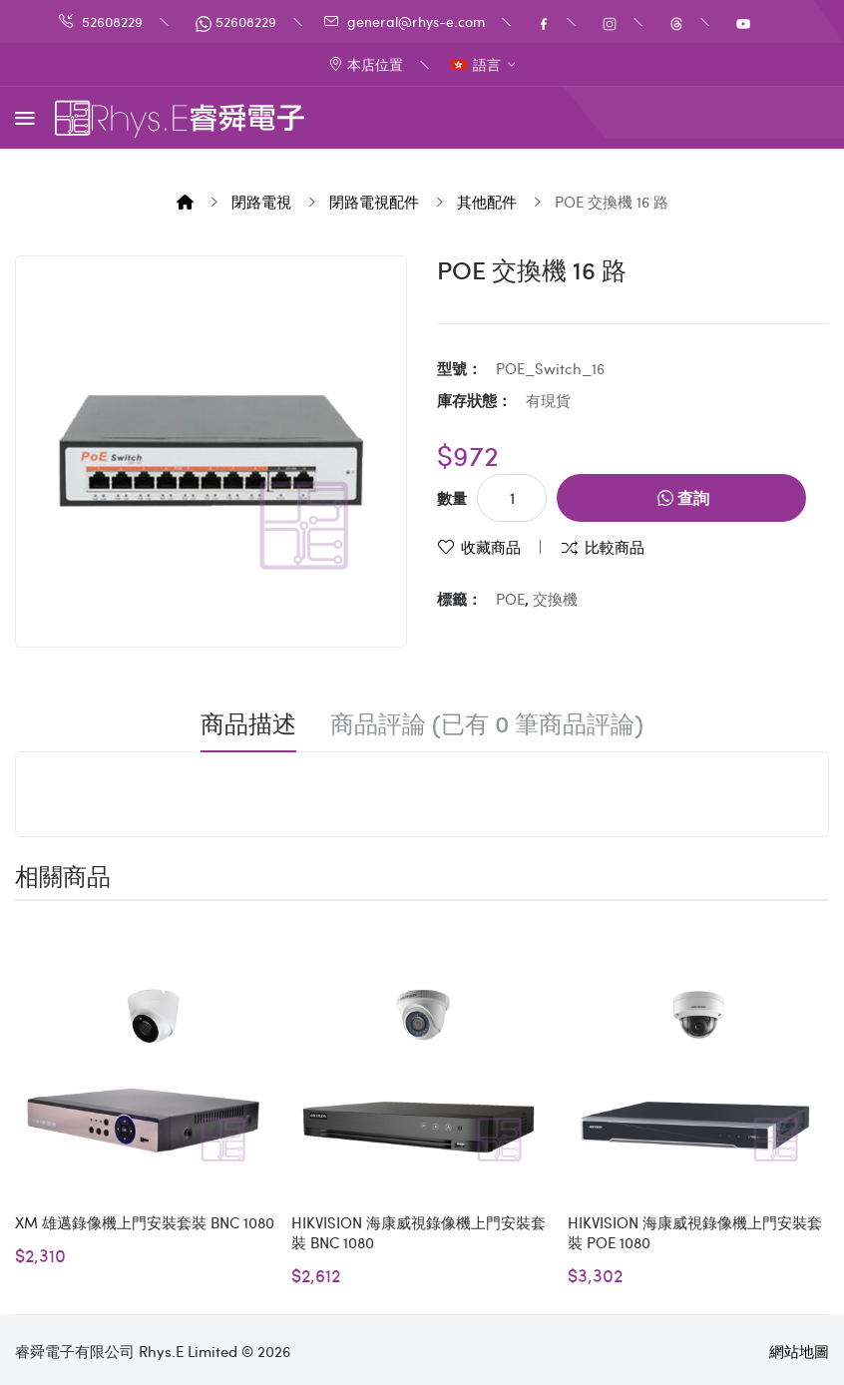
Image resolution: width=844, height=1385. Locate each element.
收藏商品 (491, 547)
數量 (452, 498)
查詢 (683, 497)
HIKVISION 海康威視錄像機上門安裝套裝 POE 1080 (695, 1232)
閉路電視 (261, 202)
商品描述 (248, 723)
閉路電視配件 (374, 202)
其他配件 (487, 202)
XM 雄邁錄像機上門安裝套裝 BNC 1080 (144, 1222)
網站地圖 (799, 1351)
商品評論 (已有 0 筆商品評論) (486, 723)
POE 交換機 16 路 (611, 202)
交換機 (555, 599)
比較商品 (614, 547)
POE (510, 599)
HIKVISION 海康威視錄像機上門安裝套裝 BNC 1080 (418, 1232)
